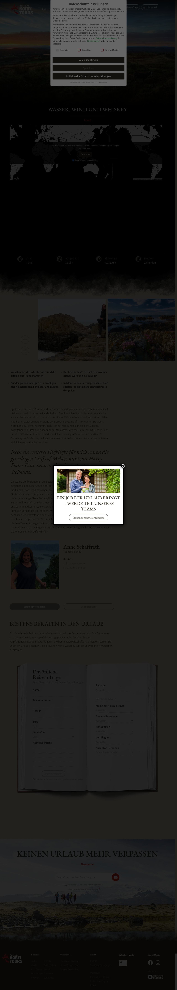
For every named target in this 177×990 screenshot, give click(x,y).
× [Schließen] (123, 466)
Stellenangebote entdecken (89, 517)
